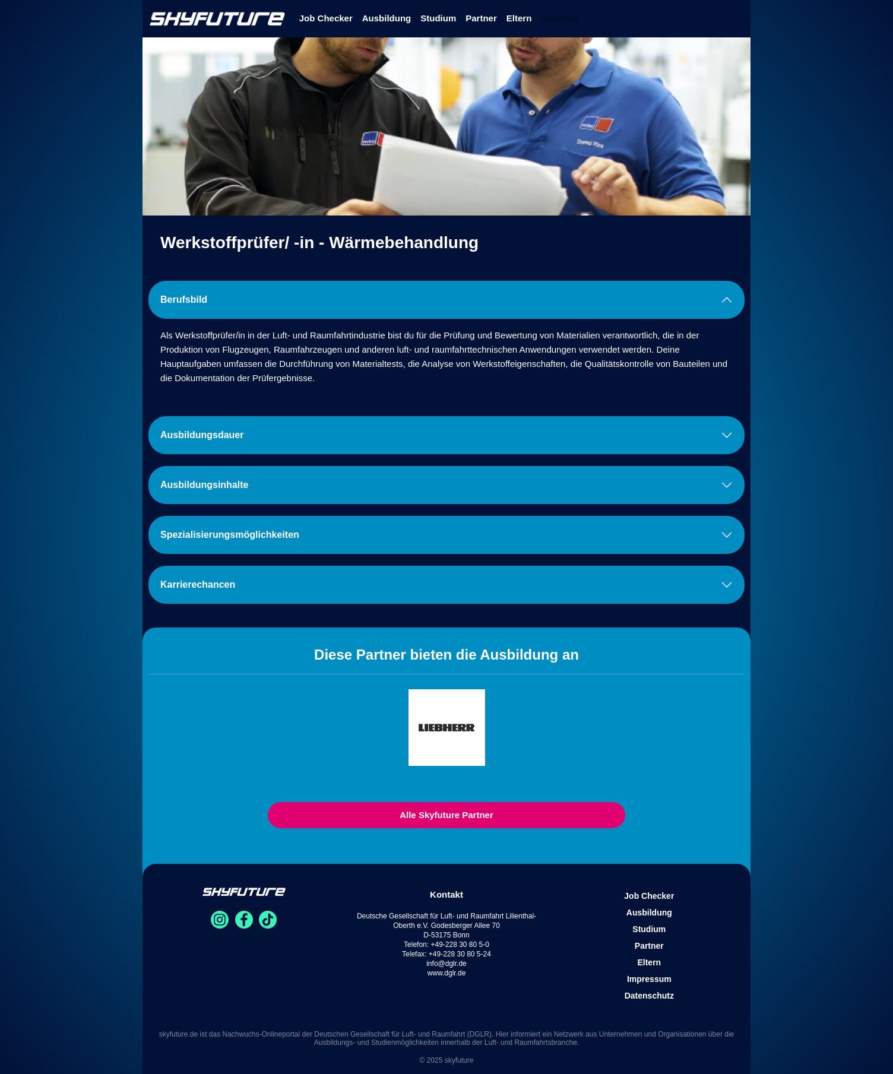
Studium (438, 18)
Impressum (649, 979)
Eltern (519, 18)
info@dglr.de (446, 963)
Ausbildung (386, 18)
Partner (481, 18)
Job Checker (326, 18)
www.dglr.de (447, 973)
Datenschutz (649, 995)
